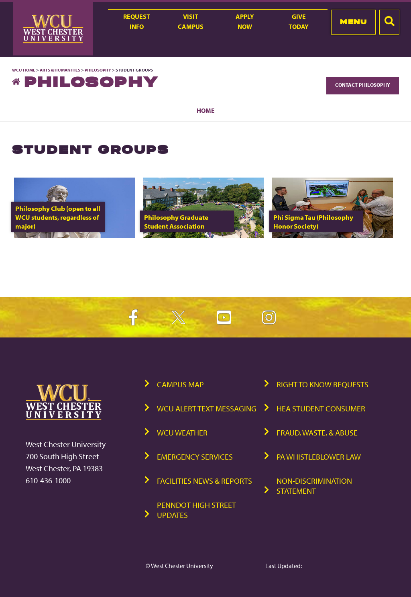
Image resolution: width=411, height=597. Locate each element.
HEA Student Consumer (321, 408)
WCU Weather (182, 432)
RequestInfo (136, 21)
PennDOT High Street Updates (196, 510)
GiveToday (299, 21)
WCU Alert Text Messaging (206, 408)
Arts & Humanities (60, 70)
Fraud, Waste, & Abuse (317, 432)
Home (206, 110)
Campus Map (180, 384)
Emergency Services (195, 457)
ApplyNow (245, 21)
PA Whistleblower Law (319, 457)
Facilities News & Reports (204, 481)
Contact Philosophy (362, 85)
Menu (353, 21)
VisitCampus (190, 21)
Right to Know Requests (322, 384)
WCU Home (23, 70)
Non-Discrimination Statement (314, 486)
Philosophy (98, 70)
